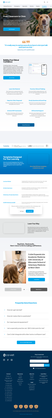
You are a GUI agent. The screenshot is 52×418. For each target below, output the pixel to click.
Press (20, 384)
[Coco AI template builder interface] (13, 228)
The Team (32, 375)
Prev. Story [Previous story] (13, 289)
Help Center (20, 379)
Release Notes (20, 381)
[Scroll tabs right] (51, 6)
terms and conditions (42, 368)
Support (20, 377)
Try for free (11, 77)
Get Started (12, 29)
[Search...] (44, 2)
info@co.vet (8, 376)
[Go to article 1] (24, 289)
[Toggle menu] (47, 2)
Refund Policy (32, 387)
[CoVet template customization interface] (38, 159)
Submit (47, 365)
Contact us (32, 379)
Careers (31, 377)
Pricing (20, 375)
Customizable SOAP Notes (43, 383)
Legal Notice (31, 389)
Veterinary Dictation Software (43, 376)
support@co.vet (8, 378)
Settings (22, 211)
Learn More (36, 279)
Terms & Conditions (32, 384)
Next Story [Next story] (39, 289)
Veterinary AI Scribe (43, 378)
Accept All (29, 211)
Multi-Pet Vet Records (43, 380)
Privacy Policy (32, 386)
